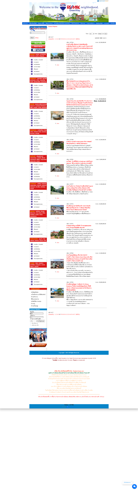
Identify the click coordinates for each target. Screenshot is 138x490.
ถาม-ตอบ (106, 23)
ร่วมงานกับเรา (91, 23)
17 (74, 39)
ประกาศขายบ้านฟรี (94, 478)
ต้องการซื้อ (41, 23)
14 (70, 39)
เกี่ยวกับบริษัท (33, 23)
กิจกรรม (83, 23)
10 (63, 39)
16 (73, 39)
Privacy (102, 478)
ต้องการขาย (49, 23)
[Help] (36, 37)
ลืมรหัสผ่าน (35, 323)
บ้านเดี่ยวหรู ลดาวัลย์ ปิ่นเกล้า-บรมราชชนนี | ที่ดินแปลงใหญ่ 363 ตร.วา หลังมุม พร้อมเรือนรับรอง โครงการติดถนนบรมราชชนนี (74, 273)
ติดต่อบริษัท (99, 23)
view (57, 74)
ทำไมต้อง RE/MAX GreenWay (62, 23)
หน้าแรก (25, 23)
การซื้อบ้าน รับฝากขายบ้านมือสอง (59, 478)
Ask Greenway (75, 23)
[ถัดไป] (77, 39)
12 (67, 39)
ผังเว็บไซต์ (85, 478)
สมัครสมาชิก (35, 325)
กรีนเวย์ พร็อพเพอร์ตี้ (43, 478)
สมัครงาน (78, 478)
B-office (113, 23)
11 (65, 39)
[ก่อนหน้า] (51, 39)
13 (68, 39)
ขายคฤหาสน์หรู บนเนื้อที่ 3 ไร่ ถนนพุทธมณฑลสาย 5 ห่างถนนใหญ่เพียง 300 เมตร (74, 296)
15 (71, 39)
